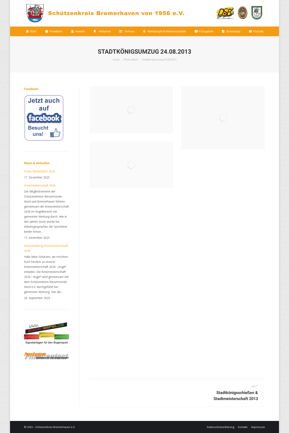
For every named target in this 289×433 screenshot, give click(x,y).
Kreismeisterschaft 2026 (40, 185)
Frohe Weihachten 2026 (39, 171)
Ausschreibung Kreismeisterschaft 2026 (46, 248)
